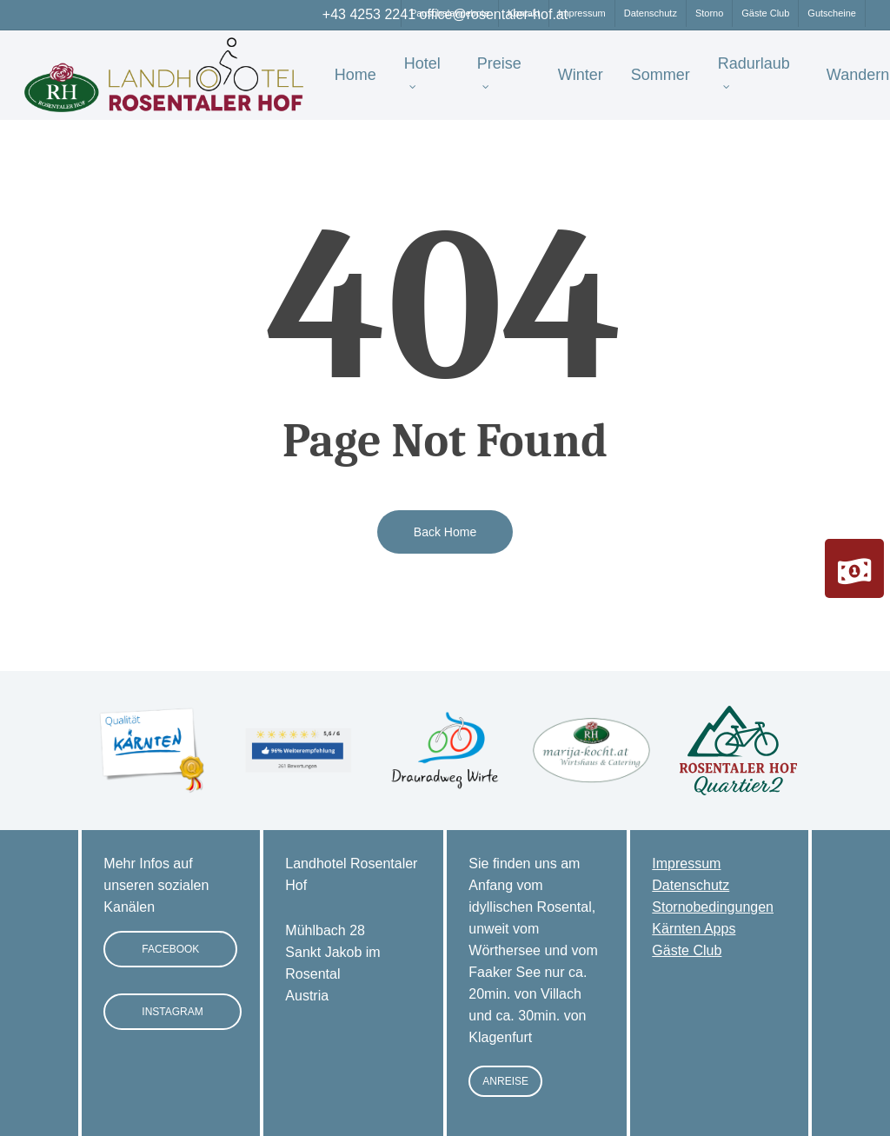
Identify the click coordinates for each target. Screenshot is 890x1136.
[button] (170, 949)
